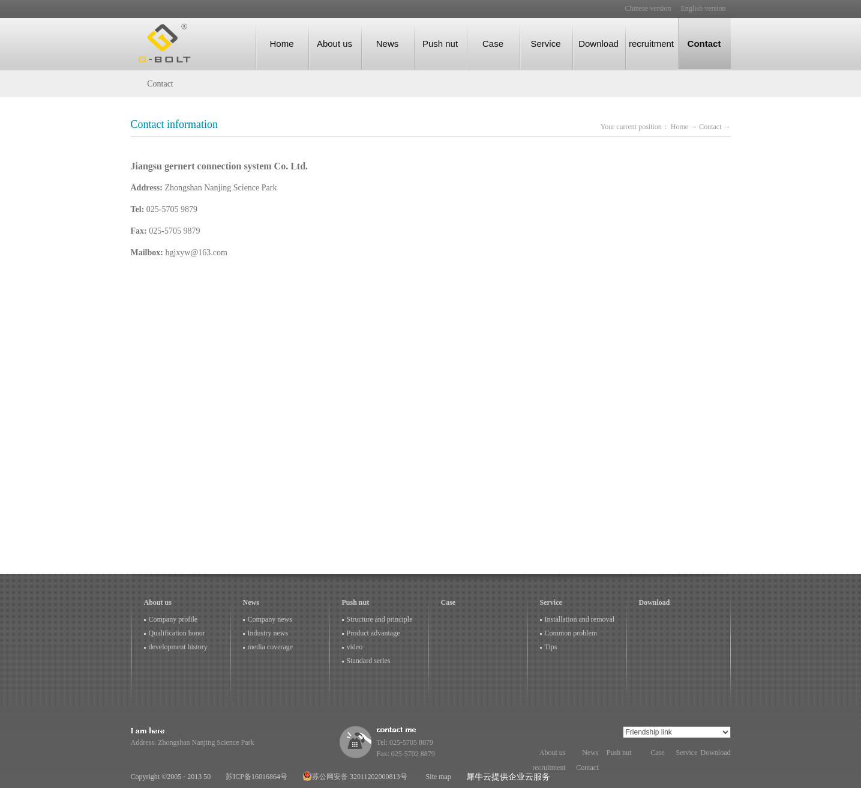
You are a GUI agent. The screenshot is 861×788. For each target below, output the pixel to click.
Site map (436, 776)
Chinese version (648, 8)
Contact (711, 127)
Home (281, 43)
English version (703, 8)
